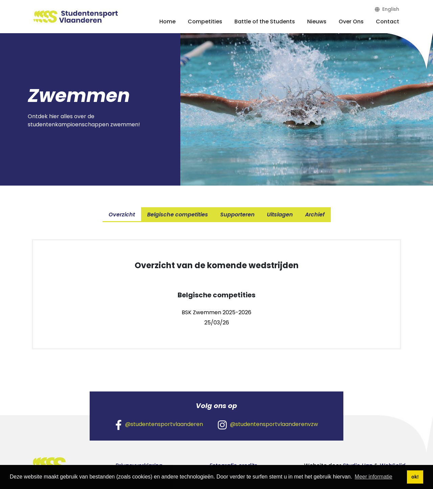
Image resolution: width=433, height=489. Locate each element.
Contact (387, 21)
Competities (205, 21)
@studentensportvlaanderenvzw (268, 424)
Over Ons (351, 21)
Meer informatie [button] (373, 477)
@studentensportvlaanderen (159, 424)
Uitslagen (280, 214)
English (387, 9)
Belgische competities (177, 214)
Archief (315, 214)
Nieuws (316, 21)
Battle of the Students (264, 21)
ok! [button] (415, 477)
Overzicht (122, 214)
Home (167, 21)
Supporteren (237, 214)
